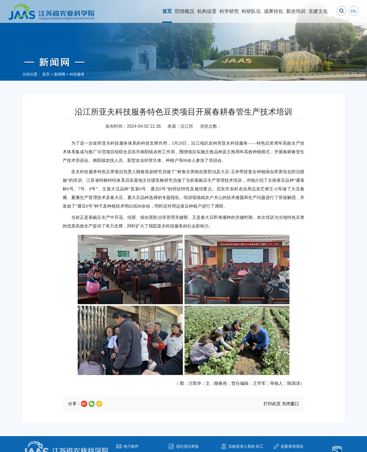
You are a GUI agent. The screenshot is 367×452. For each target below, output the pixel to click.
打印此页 (272, 403)
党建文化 (318, 11)
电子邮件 (131, 446)
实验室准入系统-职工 (246, 446)
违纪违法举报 (187, 446)
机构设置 (207, 11)
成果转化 (273, 11)
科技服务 (77, 74)
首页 (167, 11)
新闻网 (59, 74)
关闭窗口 (290, 403)
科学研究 (229, 11)
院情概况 (184, 11)
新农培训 (295, 11)
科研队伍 (251, 11)
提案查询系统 (292, 446)
